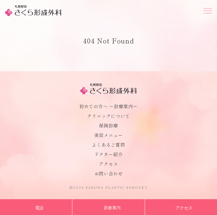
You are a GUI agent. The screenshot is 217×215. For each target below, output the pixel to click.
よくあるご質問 (108, 144)
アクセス (108, 163)
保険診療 (108, 125)
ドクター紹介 (108, 154)
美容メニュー (108, 135)
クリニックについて (108, 115)
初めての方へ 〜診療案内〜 (108, 106)
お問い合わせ (108, 173)
